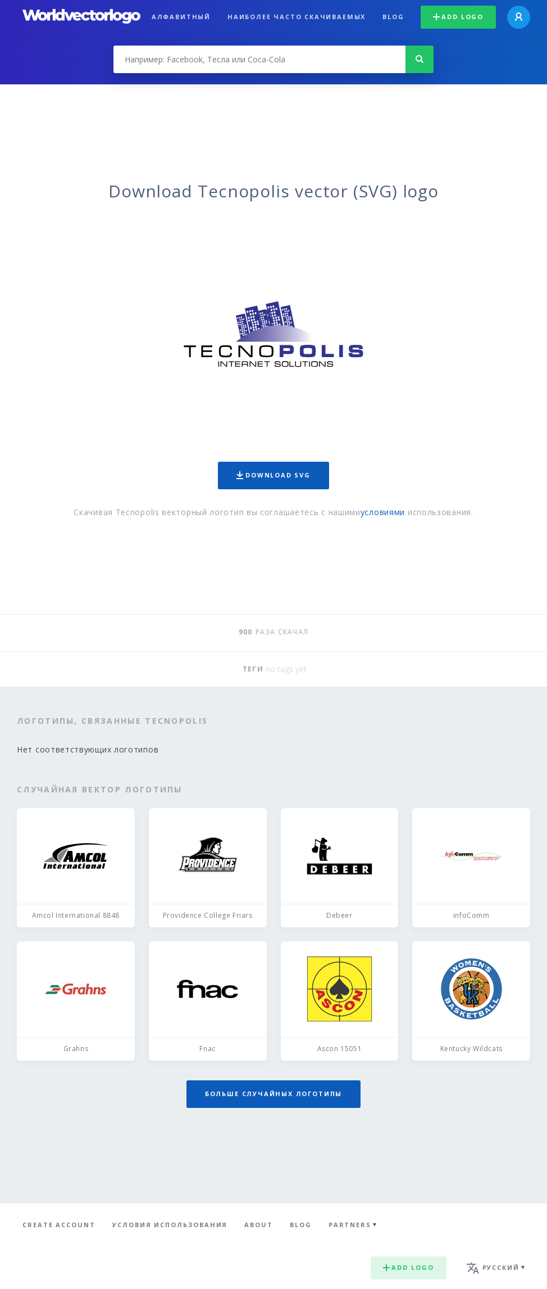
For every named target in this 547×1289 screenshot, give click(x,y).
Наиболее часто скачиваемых (296, 16)
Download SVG (273, 475)
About (258, 1224)
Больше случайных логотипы (273, 1093)
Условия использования (169, 1224)
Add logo (458, 16)
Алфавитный (181, 16)
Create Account (58, 1224)
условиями (383, 512)
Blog (393, 16)
